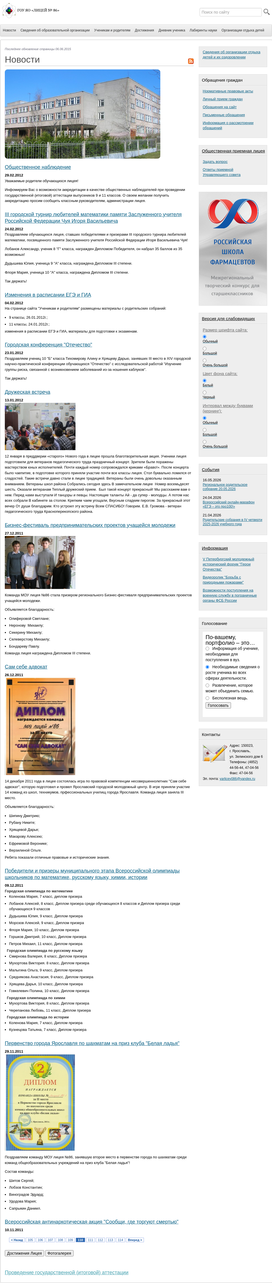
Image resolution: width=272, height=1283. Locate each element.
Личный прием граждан (223, 99)
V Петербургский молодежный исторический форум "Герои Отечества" (228, 564)
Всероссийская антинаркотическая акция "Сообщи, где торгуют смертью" (91, 1222)
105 (30, 1240)
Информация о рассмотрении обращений (228, 125)
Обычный (210, 341)
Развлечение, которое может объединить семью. (230, 688)
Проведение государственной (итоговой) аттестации (66, 1272)
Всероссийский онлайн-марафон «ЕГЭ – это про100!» (228, 504)
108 (60, 1240)
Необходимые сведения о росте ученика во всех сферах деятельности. (233, 672)
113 (110, 1240)
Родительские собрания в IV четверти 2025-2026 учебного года (232, 522)
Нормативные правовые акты (228, 91)
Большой (210, 353)
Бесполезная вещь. (230, 698)
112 (100, 1240)
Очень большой (215, 365)
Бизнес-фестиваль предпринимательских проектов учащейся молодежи (90, 525)
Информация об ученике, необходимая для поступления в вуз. (232, 654)
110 (80, 1240)
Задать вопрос (215, 161)
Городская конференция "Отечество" (48, 345)
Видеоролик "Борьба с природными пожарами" (223, 579)
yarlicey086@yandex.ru (237, 779)
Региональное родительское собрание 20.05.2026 (225, 487)
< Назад (17, 1240)
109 (70, 1240)
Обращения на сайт (220, 107)
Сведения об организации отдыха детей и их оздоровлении (231, 54)
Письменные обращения (224, 115)
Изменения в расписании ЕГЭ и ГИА (48, 295)
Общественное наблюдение (38, 167)
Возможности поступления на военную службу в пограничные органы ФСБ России (230, 595)
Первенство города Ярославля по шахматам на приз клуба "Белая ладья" (92, 1043)
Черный (209, 397)
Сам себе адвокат (26, 667)
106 (40, 1240)
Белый (208, 385)
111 (90, 1240)
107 (50, 1240)
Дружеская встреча (27, 392)
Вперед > (135, 1240)
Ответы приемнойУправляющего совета (222, 172)
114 (120, 1240)
